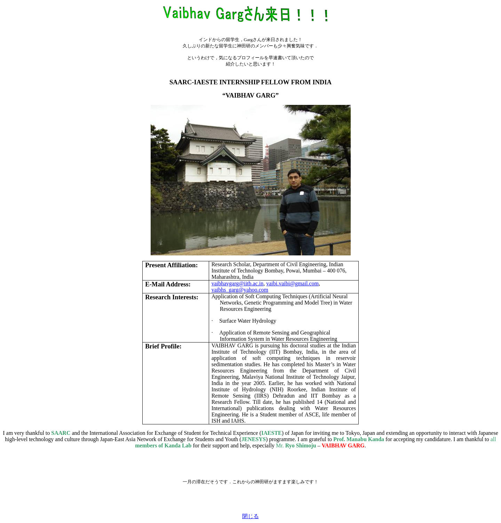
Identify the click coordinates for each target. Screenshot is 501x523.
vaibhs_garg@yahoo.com (240, 290)
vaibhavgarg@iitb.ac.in (238, 283)
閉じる (250, 516)
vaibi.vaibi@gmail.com (292, 283)
